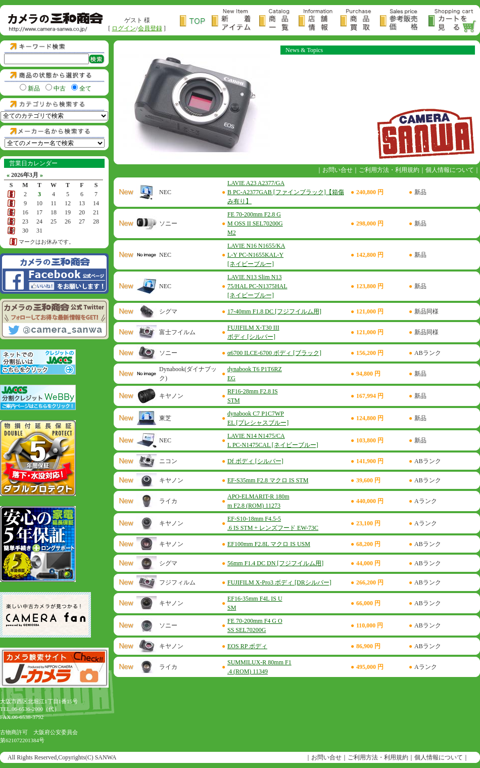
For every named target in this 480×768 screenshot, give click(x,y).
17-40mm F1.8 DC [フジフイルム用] (274, 311)
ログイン (124, 28)
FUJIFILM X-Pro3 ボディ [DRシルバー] (279, 582)
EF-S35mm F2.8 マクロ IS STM (267, 480)
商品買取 (360, 21)
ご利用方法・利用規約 (389, 169)
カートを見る (452, 21)
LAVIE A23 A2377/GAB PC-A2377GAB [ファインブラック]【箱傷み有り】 (285, 192)
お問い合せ (337, 169)
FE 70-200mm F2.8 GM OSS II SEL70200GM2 (255, 223)
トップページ (196, 21)
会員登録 (150, 28)
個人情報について (449, 169)
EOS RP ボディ (247, 646)
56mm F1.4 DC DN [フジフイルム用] (275, 563)
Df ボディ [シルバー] (255, 461)
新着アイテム (235, 21)
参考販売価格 (404, 21)
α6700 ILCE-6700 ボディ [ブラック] (274, 352)
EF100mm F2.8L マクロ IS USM (268, 544)
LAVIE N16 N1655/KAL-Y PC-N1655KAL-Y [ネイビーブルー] (256, 254)
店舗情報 (319, 21)
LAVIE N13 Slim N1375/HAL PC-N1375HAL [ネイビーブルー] (257, 286)
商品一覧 (279, 21)
